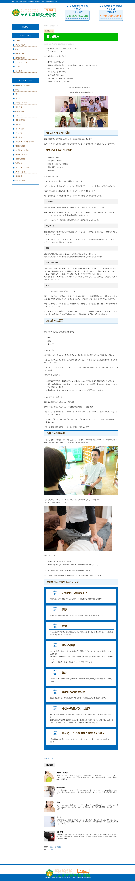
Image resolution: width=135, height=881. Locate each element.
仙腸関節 (18, 176)
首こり (59, 817)
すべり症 (18, 133)
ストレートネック (22, 167)
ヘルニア (18, 116)
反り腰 (17, 124)
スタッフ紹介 (20, 45)
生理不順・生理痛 (22, 150)
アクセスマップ (21, 62)
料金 (17, 49)
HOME (25, 27)
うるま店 (18, 71)
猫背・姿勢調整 (55, 847)
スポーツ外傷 (20, 172)
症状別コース (49, 758)
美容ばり (59, 802)
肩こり (17, 98)
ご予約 (17, 66)
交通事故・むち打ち (23, 85)
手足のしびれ (20, 180)
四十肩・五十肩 (21, 103)
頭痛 (51, 850)
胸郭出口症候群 (62, 773)
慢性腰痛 (59, 832)
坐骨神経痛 (60, 787)
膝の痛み (18, 137)
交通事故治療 (20, 58)
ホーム (17, 40)
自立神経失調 (20, 159)
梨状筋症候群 (20, 146)
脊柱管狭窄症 (20, 120)
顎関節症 (18, 163)
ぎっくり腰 (19, 129)
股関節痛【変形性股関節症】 (26, 142)
